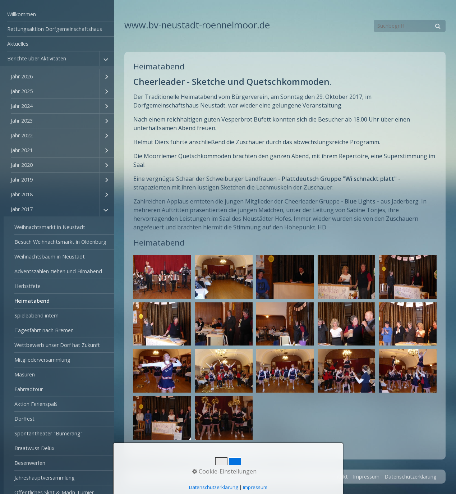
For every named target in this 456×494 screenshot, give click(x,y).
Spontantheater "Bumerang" (48, 433)
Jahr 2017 (22, 209)
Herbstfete (27, 286)
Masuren (24, 374)
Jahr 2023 (22, 120)
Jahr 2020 (22, 164)
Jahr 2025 (22, 91)
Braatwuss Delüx (34, 448)
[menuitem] (57, 14)
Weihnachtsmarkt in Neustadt (49, 227)
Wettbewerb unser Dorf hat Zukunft (57, 345)
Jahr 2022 (22, 135)
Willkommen (21, 14)
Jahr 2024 (22, 105)
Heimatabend (32, 300)
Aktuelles (17, 43)
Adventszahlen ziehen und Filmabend (58, 271)
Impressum (366, 476)
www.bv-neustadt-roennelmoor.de (197, 25)
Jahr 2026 (22, 76)
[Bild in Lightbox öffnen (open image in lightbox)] (162, 277)
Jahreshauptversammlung (44, 477)
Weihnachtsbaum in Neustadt (49, 256)
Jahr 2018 (22, 194)
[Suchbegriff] (410, 26)
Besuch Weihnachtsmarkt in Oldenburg (60, 241)
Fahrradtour (28, 389)
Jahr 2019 (22, 179)
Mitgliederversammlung (42, 359)
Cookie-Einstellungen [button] (224, 471)
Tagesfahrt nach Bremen (44, 330)
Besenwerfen (29, 462)
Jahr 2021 (22, 150)
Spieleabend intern (36, 315)
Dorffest (24, 418)
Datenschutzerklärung (410, 476)
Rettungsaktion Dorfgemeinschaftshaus (54, 29)
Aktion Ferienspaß (35, 404)
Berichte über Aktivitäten (36, 58)
